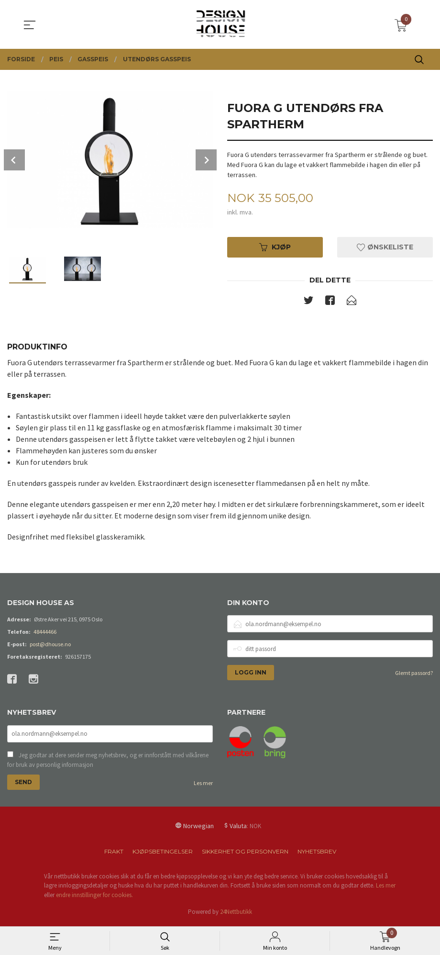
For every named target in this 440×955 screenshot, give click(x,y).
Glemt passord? (414, 674)
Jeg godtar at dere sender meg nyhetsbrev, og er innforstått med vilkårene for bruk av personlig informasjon (108, 762)
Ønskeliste (385, 247)
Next (206, 159)
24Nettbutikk (236, 914)
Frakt (113, 853)
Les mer (203, 784)
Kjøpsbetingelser (162, 853)
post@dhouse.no (50, 645)
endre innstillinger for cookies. (94, 897)
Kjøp (275, 247)
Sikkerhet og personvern (245, 853)
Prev (14, 159)
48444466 (44, 633)
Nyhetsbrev (316, 853)
